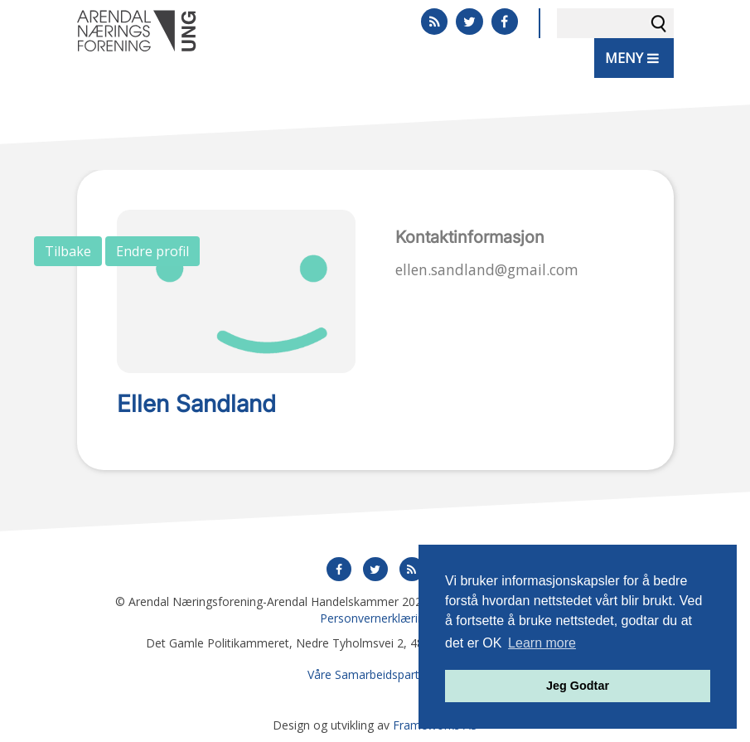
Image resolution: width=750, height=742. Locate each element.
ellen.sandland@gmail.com (486, 269)
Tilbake (68, 251)
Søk (659, 23)
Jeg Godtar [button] (577, 685)
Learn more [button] (542, 643)
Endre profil (152, 251)
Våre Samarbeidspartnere (375, 674)
